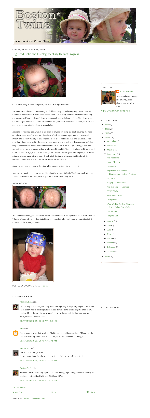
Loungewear (112, 199)
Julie (22, 328)
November (112, 145)
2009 (107, 137)
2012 (107, 124)
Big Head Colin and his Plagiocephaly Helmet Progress (46, 54)
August (110, 221)
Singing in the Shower (116, 182)
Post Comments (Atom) (34, 398)
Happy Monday (113, 162)
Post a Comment (20, 387)
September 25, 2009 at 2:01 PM (38, 341)
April (109, 238)
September (112, 154)
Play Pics (111, 178)
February (111, 247)
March (110, 242)
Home (54, 392)
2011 (107, 129)
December (112, 141)
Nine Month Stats (114, 195)
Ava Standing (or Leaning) (118, 187)
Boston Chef (25, 368)
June (109, 229)
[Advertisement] (117, 62)
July (109, 225)
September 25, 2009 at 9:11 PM (38, 380)
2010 (107, 133)
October (111, 150)
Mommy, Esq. (26, 302)
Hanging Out (112, 215)
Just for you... (112, 211)
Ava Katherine (113, 157)
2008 (107, 256)
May (109, 234)
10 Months (111, 166)
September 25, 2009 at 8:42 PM (38, 360)
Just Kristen (25, 348)
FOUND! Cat (112, 191)
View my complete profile (115, 111)
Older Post (90, 392)
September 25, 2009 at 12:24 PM (39, 321)
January (110, 251)
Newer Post (17, 392)
